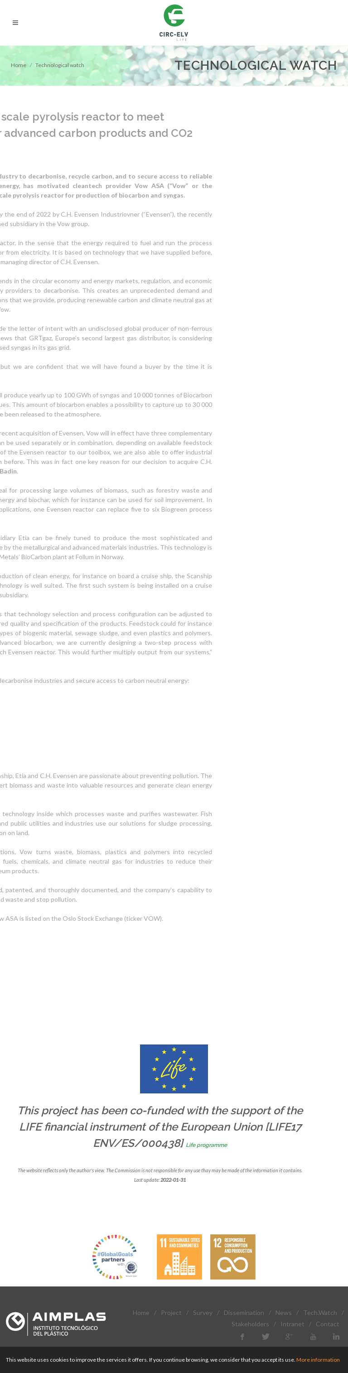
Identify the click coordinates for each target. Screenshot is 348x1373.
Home (18, 65)
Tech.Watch (320, 1312)
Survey (203, 1312)
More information (318, 1359)
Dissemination (244, 1312)
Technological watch (59, 65)
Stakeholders (250, 1324)
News (284, 1312)
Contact (327, 1324)
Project (171, 1312)
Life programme (206, 1145)
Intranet (292, 1324)
